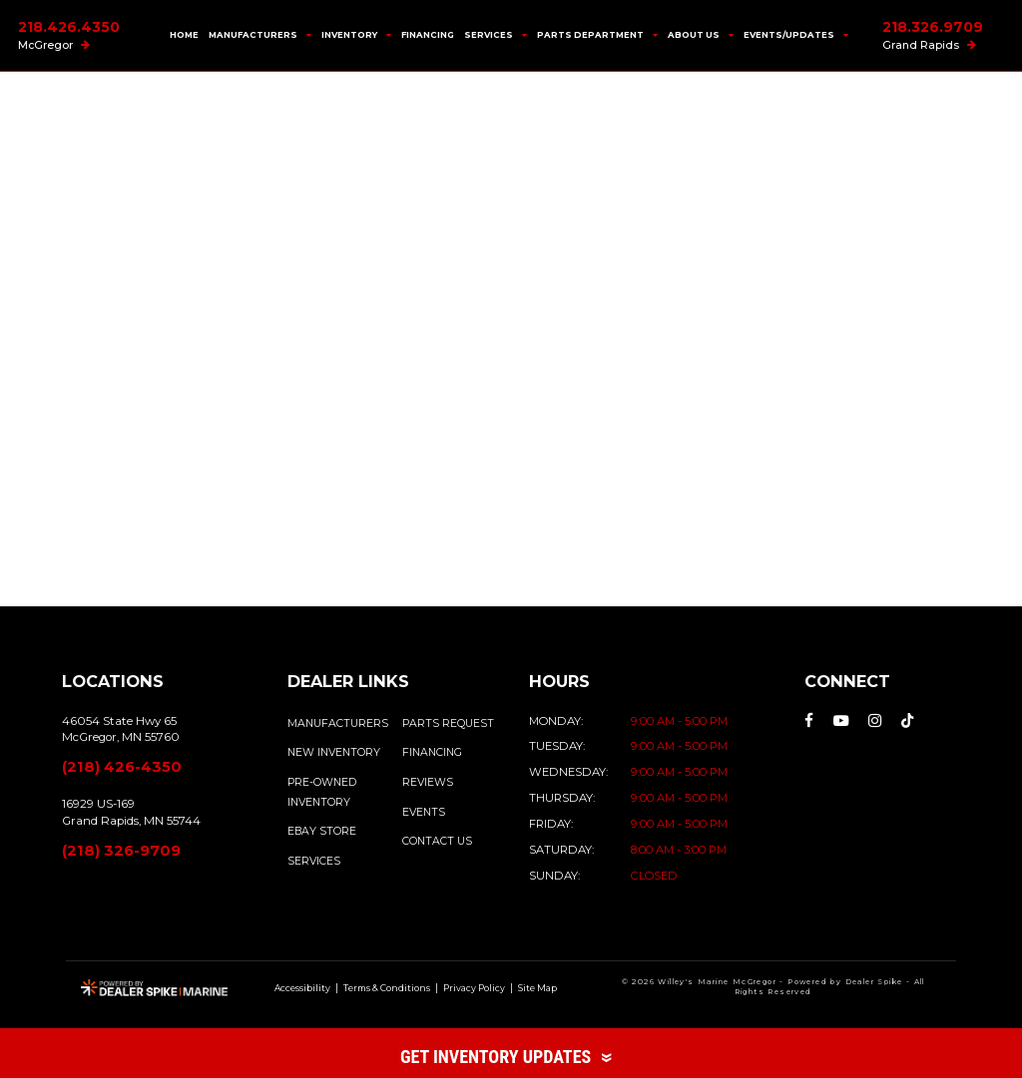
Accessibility (302, 987)
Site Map (537, 987)
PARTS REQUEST (448, 723)
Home (184, 35)
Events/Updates (796, 35)
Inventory (356, 35)
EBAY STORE (321, 831)
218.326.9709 (932, 27)
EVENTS (423, 812)
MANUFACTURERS (337, 723)
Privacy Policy (474, 987)
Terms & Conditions (386, 987)
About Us (701, 35)
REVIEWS (427, 782)
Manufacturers (260, 35)
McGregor (54, 45)
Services (495, 35)
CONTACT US (437, 841)
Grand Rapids (929, 45)
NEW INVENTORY (333, 752)
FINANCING (432, 752)
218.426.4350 (69, 27)
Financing (427, 35)
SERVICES (313, 861)
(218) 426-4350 (122, 767)
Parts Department (597, 35)
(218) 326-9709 (121, 851)
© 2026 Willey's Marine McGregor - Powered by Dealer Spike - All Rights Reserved (773, 986)
